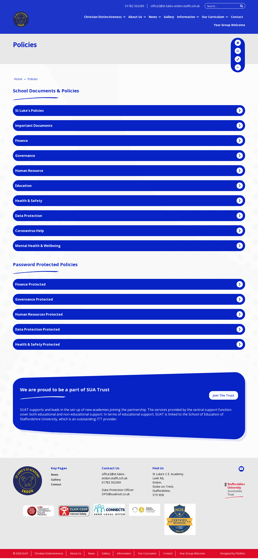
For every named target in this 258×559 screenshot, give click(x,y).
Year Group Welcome (229, 27)
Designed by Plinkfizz (232, 554)
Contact (237, 19)
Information (186, 19)
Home (18, 79)
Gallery (169, 19)
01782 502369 (134, 8)
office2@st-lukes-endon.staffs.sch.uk (175, 8)
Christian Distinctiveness (103, 19)
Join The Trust (223, 396)
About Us (135, 19)
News (153, 19)
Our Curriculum (213, 19)
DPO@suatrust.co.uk (116, 495)
